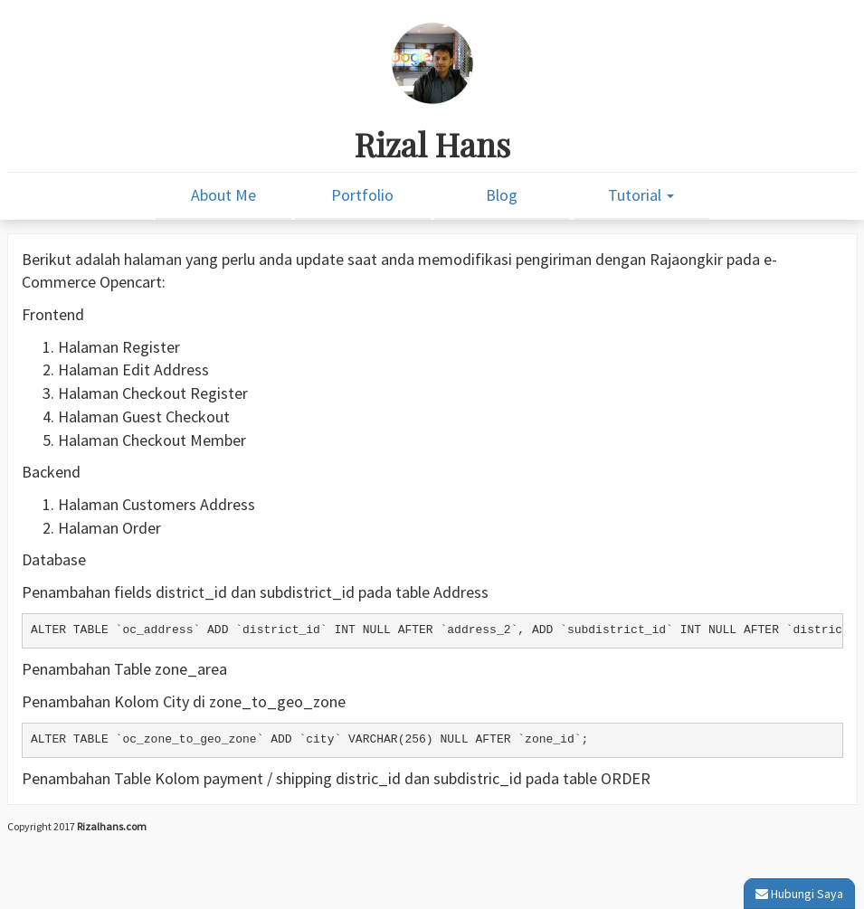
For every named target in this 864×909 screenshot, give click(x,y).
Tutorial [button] (641, 195)
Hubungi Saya (799, 893)
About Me (223, 195)
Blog (501, 195)
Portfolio (362, 195)
